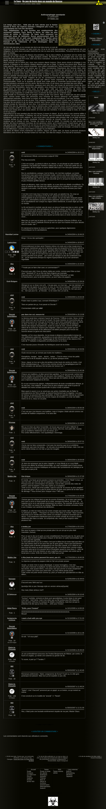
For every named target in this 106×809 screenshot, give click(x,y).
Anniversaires (44, 785)
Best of (42, 780)
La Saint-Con (31, 775)
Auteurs (43, 788)
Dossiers (43, 776)
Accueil (33, 769)
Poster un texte (45, 771)
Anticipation (96, 40)
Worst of (43, 781)
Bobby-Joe (54, 19)
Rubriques (43, 775)
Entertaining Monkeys (70, 774)
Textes (46, 769)
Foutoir (29, 780)
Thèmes (92, 38)
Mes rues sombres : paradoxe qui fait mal (96, 123)
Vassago (12, 579)
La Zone (38, 1)
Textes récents (58, 771)
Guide (29, 771)
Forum (29, 776)
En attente (43, 773)
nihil (12, 152)
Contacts (30, 773)
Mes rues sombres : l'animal (96, 172)
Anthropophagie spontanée (53, 15)
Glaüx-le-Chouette (12, 648)
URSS (55, 773)
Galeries (30, 778)
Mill (12, 666)
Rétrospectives (45, 786)
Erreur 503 (30, 781)
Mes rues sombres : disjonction (96, 147)
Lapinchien (11, 242)
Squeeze (69, 776)
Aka (11, 264)
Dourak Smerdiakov (12, 315)
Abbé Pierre (12, 608)
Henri (96, 97)
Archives (43, 783)
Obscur (99, 38)
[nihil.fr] (68, 771)
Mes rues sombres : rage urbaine (96, 197)
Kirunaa (12, 422)
